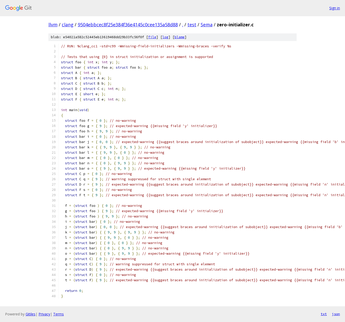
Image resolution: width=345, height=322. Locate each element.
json (336, 314)
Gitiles (30, 314)
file (152, 37)
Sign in (334, 8)
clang (67, 25)
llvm (53, 25)
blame (180, 37)
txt (324, 314)
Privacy (44, 314)
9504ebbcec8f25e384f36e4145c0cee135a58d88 (128, 25)
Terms (58, 314)
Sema (207, 25)
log (165, 37)
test (191, 25)
